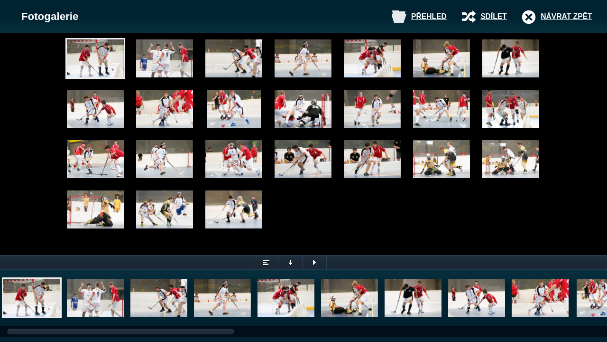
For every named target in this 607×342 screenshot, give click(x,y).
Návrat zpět (566, 16)
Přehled (429, 16)
